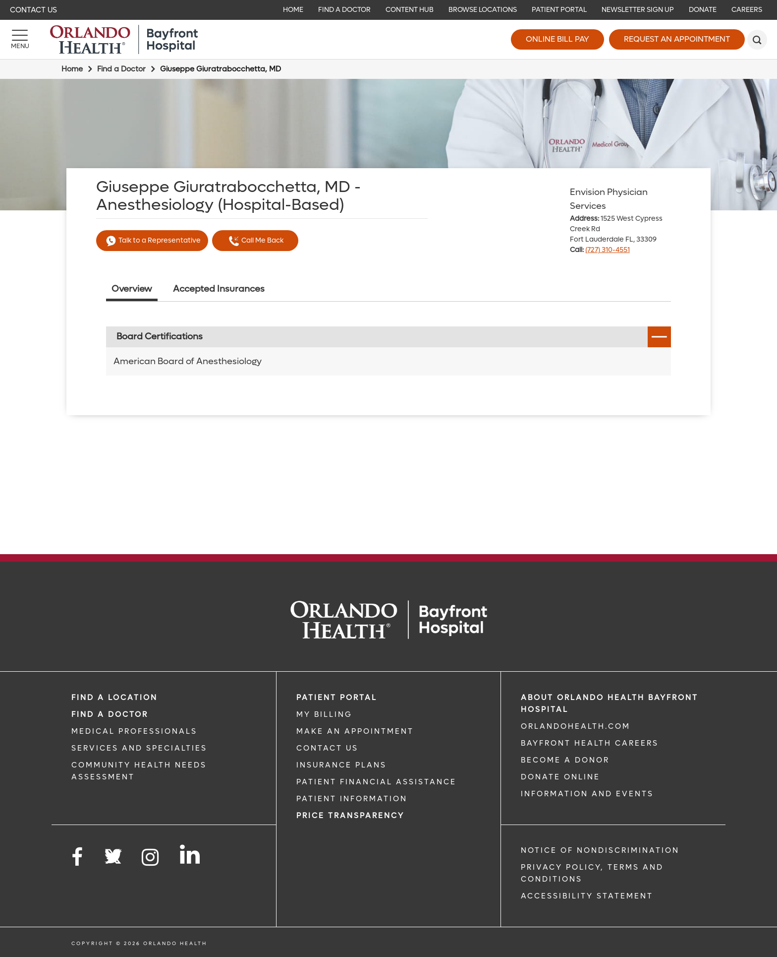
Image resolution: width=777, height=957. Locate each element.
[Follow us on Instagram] (151, 857)
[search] (757, 40)
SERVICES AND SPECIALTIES (139, 748)
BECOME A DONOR (565, 760)
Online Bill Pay (557, 39)
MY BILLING (324, 714)
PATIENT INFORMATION (351, 799)
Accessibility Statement (587, 896)
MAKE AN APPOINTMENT (355, 731)
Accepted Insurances (219, 289)
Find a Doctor (121, 69)
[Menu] (20, 40)
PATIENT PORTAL (336, 697)
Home (72, 69)
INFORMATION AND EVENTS (587, 794)
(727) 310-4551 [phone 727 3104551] (607, 250)
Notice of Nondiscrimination (600, 850)
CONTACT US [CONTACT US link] (327, 748)
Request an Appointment (677, 39)
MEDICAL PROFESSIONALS (134, 731)
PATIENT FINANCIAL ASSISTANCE (376, 782)
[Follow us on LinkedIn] (190, 854)
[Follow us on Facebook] (77, 857)
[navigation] (388, 10)
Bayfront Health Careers (590, 743)
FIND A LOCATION (114, 697)
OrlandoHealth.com (575, 726)
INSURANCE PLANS (341, 765)
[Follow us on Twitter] (113, 853)
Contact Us (33, 10)
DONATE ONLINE (560, 777)
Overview (131, 289)
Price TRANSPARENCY (350, 816)
